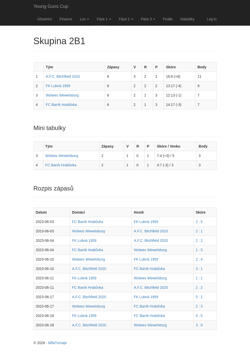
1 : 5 (199, 250)
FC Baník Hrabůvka (61, 105)
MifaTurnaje (57, 343)
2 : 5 (199, 222)
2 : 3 (199, 306)
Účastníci (44, 19)
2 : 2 (199, 240)
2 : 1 (199, 231)
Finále (167, 19)
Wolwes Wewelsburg (62, 95)
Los (84, 19)
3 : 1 (199, 269)
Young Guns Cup (51, 6)
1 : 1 (199, 278)
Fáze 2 (126, 19)
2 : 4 (199, 259)
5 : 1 (199, 297)
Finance (66, 19)
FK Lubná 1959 (58, 86)
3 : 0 (199, 325)
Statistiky (187, 19)
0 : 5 (199, 316)
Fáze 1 (104, 19)
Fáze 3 (148, 19)
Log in (211, 19)
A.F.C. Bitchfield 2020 (63, 76)
